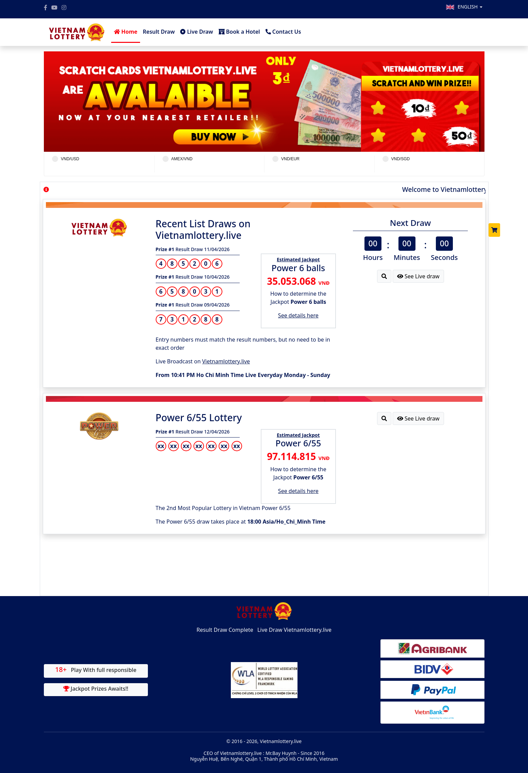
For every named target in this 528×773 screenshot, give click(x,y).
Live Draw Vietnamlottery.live (294, 630)
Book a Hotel (239, 31)
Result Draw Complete (225, 630)
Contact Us (283, 31)
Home (126, 31)
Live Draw (196, 31)
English (470, 6)
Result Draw (159, 31)
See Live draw (418, 276)
